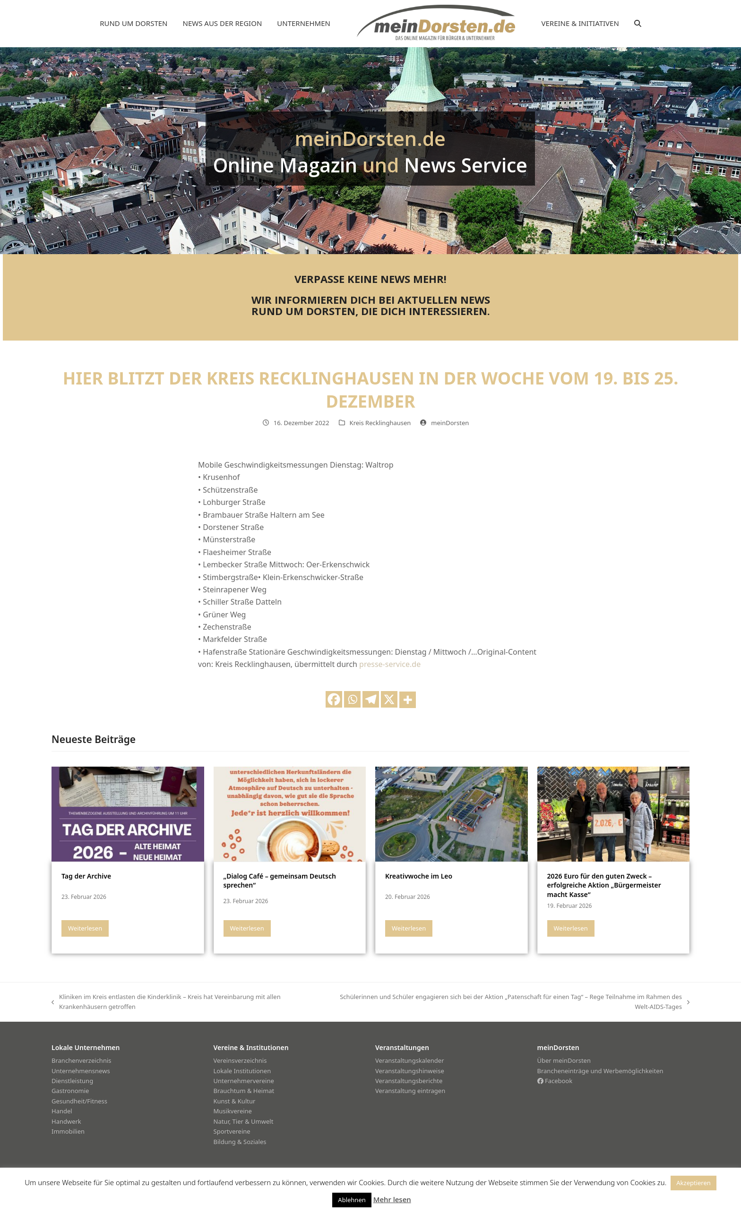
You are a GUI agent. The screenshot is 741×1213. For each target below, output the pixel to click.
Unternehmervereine (244, 1080)
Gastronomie (70, 1090)
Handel (62, 1111)
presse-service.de (390, 664)
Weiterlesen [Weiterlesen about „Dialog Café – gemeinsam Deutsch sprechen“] (247, 928)
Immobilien (68, 1131)
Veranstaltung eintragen (410, 1090)
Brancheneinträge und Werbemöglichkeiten (600, 1071)
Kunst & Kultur (235, 1101)
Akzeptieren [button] (693, 1183)
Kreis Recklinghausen (380, 423)
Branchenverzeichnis (82, 1060)
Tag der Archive (86, 875)
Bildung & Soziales (240, 1141)
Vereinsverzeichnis (240, 1060)
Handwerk (66, 1121)
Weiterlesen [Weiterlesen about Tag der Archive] (85, 928)
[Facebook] (334, 699)
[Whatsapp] (352, 699)
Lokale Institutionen (242, 1071)
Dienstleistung (72, 1080)
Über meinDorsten (564, 1060)
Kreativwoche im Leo (418, 875)
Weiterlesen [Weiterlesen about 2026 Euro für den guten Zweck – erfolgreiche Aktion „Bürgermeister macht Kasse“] (571, 928)
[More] (407, 700)
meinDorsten (450, 423)
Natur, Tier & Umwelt (244, 1121)
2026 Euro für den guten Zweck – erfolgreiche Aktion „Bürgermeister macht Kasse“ (604, 885)
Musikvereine (233, 1111)
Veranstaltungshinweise (409, 1071)
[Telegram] (370, 699)
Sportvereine (232, 1131)
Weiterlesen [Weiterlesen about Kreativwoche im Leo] (409, 928)
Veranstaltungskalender (409, 1060)
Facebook (555, 1080)
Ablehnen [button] (351, 1200)
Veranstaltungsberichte (408, 1080)
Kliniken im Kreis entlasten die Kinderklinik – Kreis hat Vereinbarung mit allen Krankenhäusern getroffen (166, 1002)
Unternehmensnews (81, 1071)
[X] (389, 699)
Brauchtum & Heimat (244, 1090)
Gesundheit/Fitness (79, 1101)
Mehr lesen (392, 1199)
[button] (638, 23)
